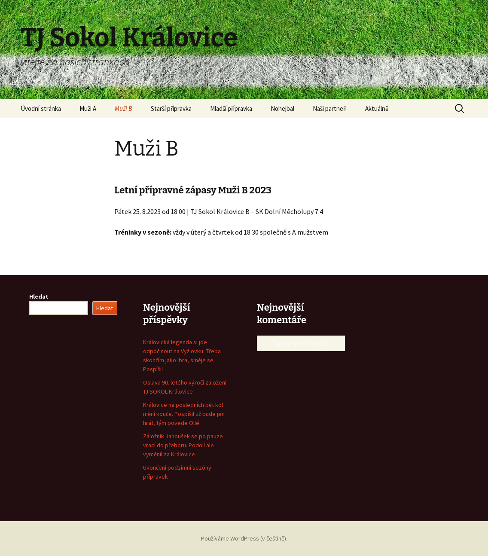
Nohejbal (282, 108)
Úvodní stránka (41, 108)
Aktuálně (376, 108)
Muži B (123, 108)
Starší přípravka (171, 108)
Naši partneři (330, 108)
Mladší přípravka (231, 108)
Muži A (87, 108)
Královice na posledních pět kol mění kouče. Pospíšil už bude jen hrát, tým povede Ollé (184, 414)
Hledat (39, 296)
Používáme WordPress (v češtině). (244, 538)
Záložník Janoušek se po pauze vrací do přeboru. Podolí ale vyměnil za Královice (183, 445)
